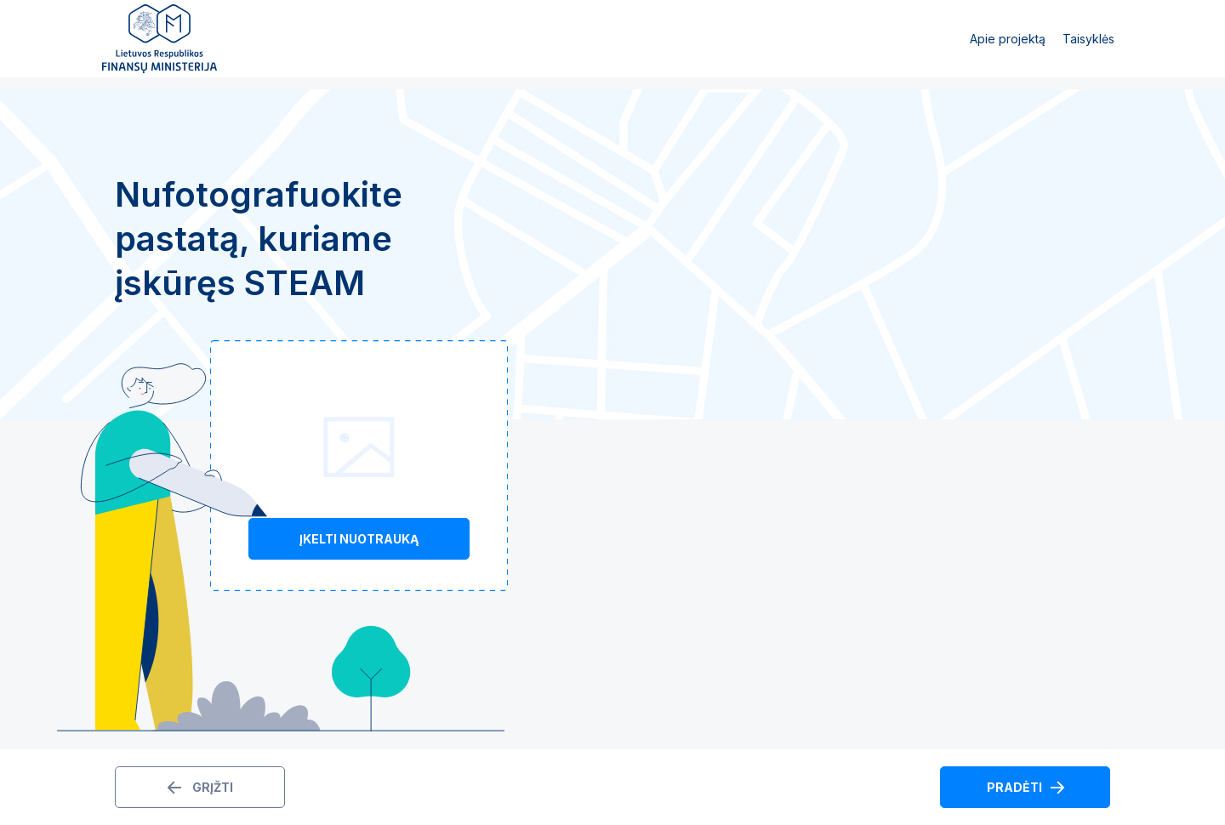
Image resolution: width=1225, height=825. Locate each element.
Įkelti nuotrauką (359, 539)
